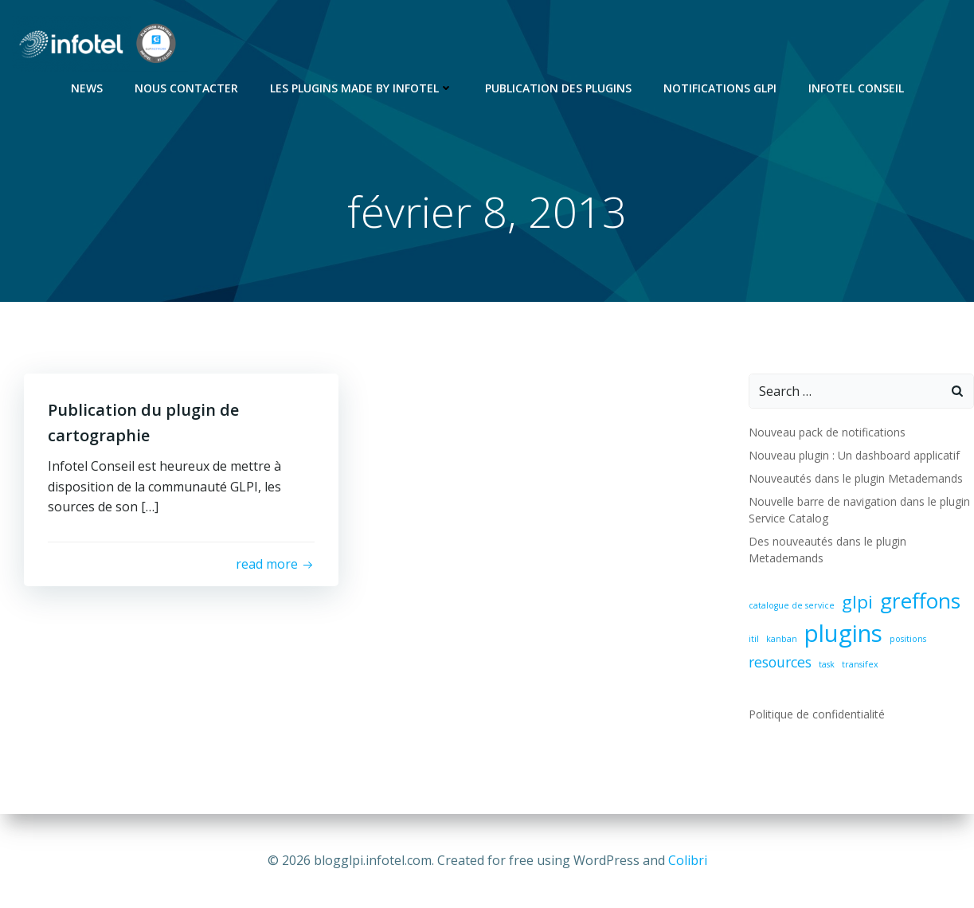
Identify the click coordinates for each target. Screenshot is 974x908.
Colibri (687, 860)
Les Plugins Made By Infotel (361, 88)
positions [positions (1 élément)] (908, 638)
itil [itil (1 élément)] (754, 638)
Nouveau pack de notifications (827, 432)
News (87, 88)
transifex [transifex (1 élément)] (860, 664)
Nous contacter (186, 88)
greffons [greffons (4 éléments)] (920, 600)
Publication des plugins (558, 88)
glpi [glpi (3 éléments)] (857, 601)
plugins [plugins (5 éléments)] (843, 633)
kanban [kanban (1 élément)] (781, 638)
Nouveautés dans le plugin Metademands (856, 478)
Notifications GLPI (719, 88)
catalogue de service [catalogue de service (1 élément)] (792, 605)
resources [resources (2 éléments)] (780, 661)
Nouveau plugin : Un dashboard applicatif (854, 455)
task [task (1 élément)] (827, 664)
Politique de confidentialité (817, 714)
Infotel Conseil (856, 88)
